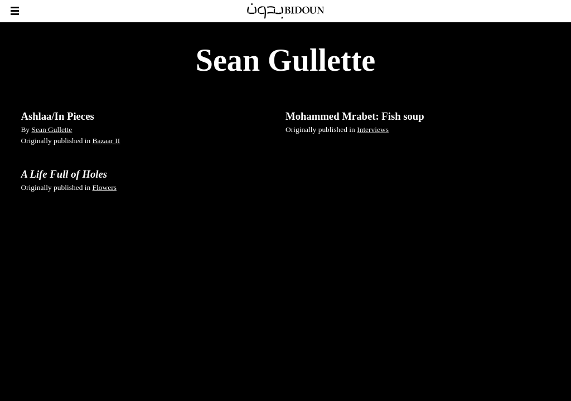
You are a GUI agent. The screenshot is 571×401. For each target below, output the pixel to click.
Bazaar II (106, 140)
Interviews (373, 129)
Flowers (105, 187)
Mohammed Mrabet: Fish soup (355, 116)
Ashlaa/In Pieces (57, 116)
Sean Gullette (51, 129)
